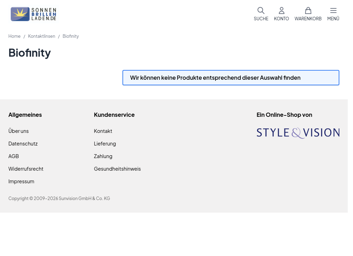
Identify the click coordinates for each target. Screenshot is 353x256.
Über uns (18, 131)
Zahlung (103, 156)
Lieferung (105, 143)
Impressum (21, 181)
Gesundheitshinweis (117, 168)
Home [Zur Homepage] (14, 36)
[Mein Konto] (281, 14)
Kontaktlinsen (41, 36)
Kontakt (103, 131)
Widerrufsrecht (25, 168)
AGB (13, 156)
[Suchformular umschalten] (261, 14)
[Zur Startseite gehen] (33, 14)
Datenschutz (22, 143)
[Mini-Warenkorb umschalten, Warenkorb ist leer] (308, 14)
